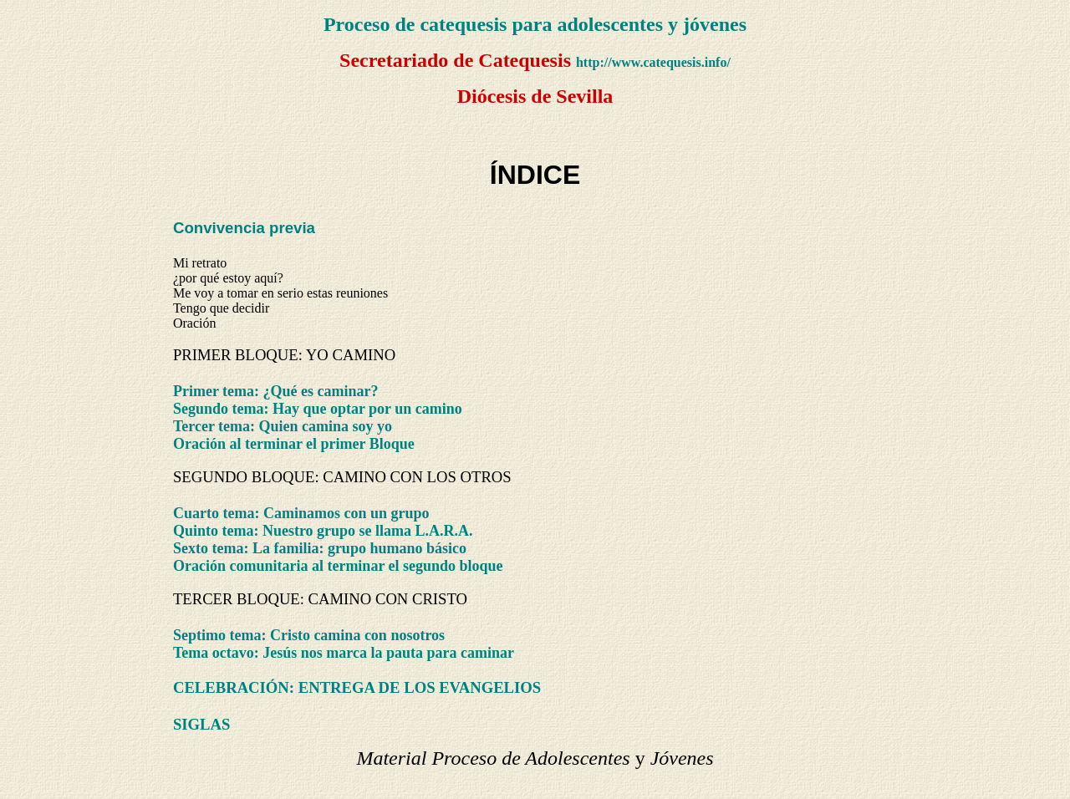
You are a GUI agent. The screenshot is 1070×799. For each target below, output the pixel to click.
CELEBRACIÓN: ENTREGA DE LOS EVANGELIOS (357, 687)
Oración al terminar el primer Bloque (294, 443)
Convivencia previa (244, 228)
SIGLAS (201, 724)
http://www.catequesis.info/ (653, 62)
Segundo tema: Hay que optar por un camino (317, 408)
